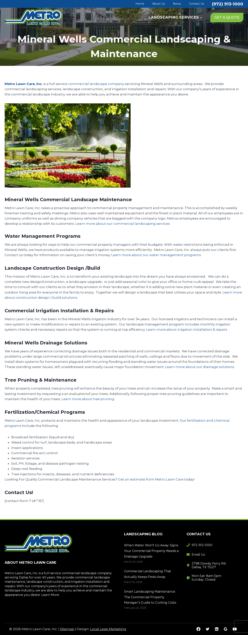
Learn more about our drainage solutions (199, 367)
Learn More (50, 595)
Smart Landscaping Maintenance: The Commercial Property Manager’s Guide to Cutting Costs (150, 597)
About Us (158, 3)
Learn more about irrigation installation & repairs (186, 329)
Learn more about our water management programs (156, 255)
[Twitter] (207, 629)
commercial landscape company (96, 84)
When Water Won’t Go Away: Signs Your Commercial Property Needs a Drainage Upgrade (151, 550)
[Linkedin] (216, 629)
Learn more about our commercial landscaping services (122, 224)
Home (139, 3)
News (177, 3)
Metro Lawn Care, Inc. (24, 84)
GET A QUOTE (226, 17)
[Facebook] (198, 629)
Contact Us (196, 3)
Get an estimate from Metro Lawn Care (150, 479)
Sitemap (67, 629)
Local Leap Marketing (108, 629)
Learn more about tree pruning (87, 399)
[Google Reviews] (226, 629)
